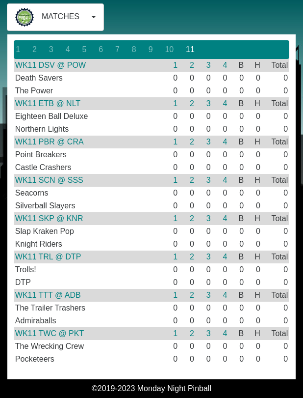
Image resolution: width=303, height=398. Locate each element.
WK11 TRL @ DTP (48, 257)
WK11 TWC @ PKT (49, 333)
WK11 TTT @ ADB (48, 295)
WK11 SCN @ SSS (49, 180)
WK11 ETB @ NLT (47, 103)
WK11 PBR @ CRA (49, 142)
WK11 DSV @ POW (50, 65)
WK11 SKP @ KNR (49, 218)
